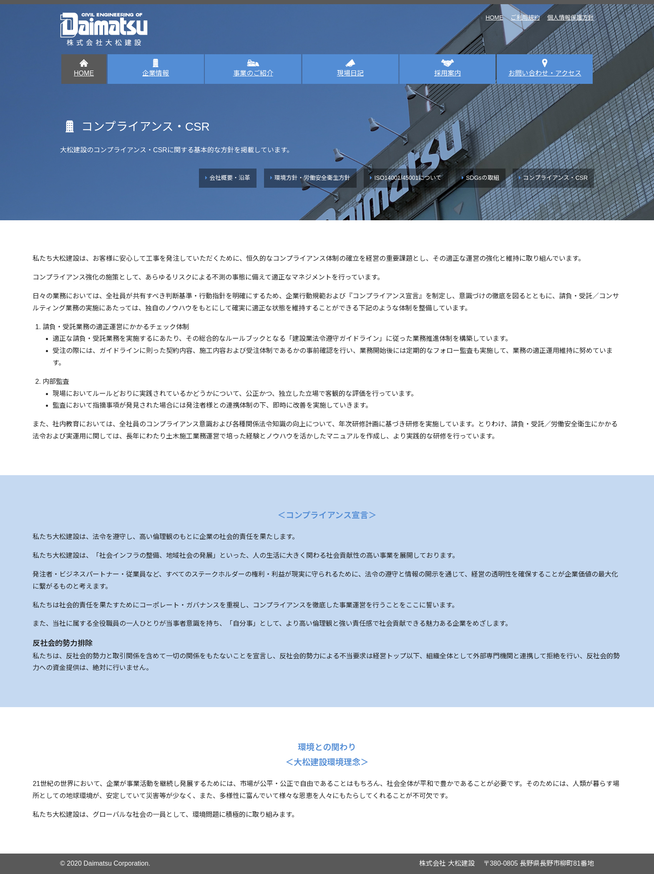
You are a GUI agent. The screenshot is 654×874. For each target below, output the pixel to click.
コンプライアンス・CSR (555, 177)
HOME (494, 17)
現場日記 (350, 67)
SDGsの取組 (482, 177)
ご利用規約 (525, 17)
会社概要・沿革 (229, 177)
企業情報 (155, 67)
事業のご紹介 (253, 67)
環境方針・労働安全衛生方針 (312, 177)
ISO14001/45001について (408, 177)
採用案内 (447, 67)
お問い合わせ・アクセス (544, 67)
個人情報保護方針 (570, 17)
